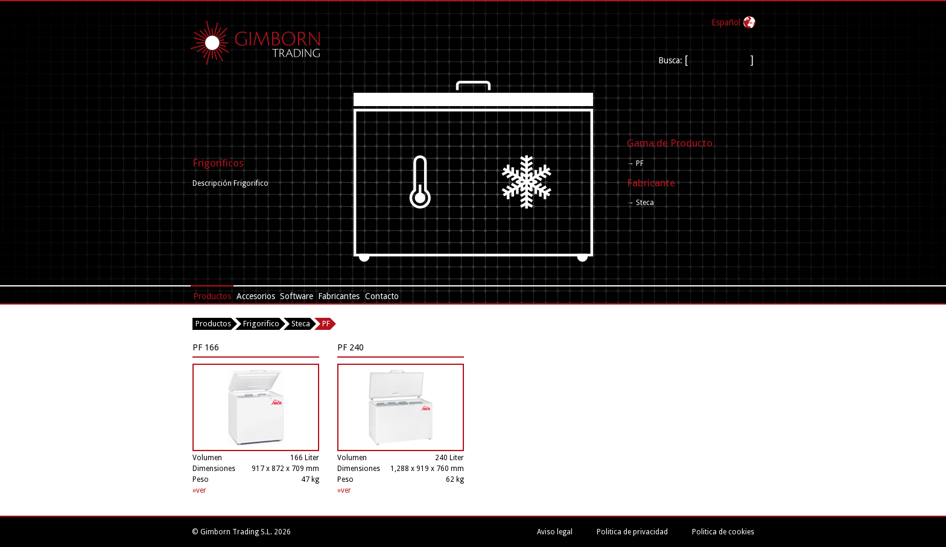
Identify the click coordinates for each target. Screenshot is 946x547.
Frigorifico (261, 323)
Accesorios (256, 296)
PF (326, 323)
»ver (199, 490)
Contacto (382, 296)
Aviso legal (555, 532)
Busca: (671, 60)
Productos (212, 296)
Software (296, 296)
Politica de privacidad (632, 532)
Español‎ (725, 22)
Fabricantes (339, 296)
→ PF (635, 163)
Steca (300, 323)
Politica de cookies (723, 532)
